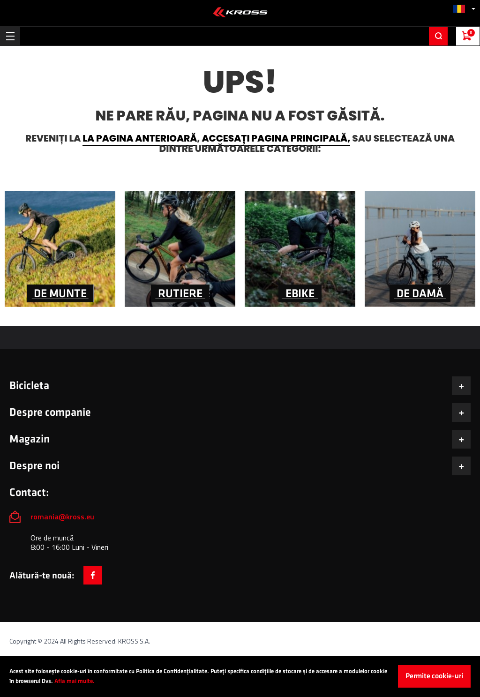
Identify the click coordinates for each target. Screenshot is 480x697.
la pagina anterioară (139, 138)
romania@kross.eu (62, 516)
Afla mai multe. (74, 681)
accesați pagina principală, (276, 138)
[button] (464, 8)
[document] (240, 676)
